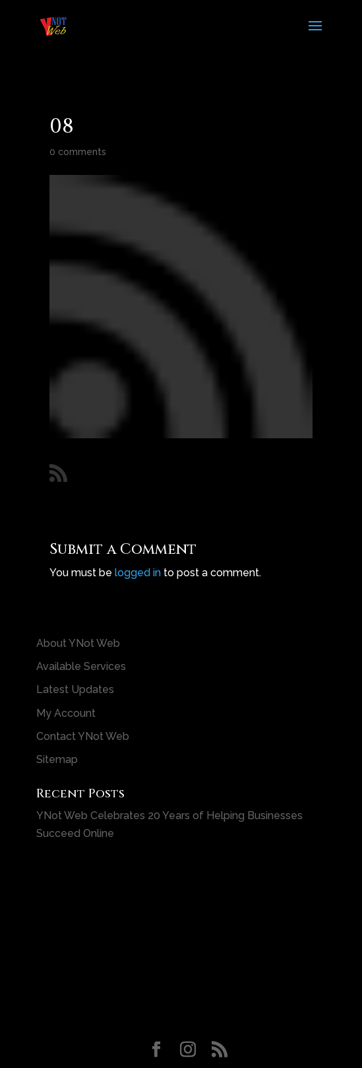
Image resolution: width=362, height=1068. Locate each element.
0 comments (77, 152)
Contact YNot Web (82, 736)
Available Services (81, 666)
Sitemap (57, 759)
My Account (66, 713)
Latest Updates (75, 689)
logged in (138, 572)
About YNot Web (78, 643)
